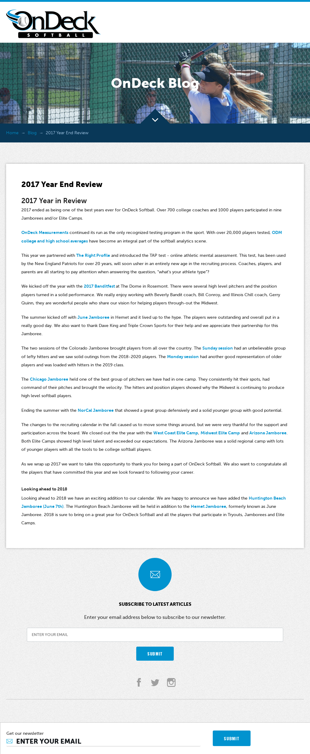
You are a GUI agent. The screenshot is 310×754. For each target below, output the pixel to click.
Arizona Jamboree (268, 432)
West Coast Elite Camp (175, 432)
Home (12, 133)
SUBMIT (155, 653)
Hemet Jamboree (208, 506)
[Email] (103, 741)
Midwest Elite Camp (220, 432)
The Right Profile (93, 255)
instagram (171, 682)
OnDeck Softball (53, 23)
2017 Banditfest (100, 286)
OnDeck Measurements (44, 232)
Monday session (183, 356)
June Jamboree (93, 317)
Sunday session (217, 348)
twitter (155, 682)
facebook (138, 682)
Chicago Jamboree (49, 379)
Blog (32, 133)
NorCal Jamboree (96, 410)
